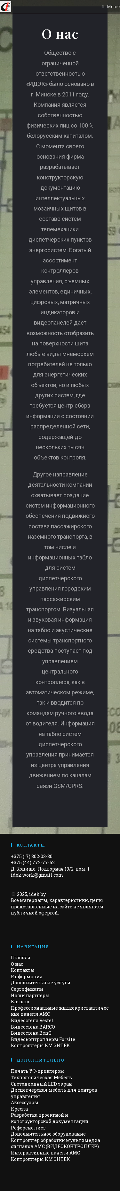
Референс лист (28, 1128)
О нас (17, 964)
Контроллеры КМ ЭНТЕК (40, 1045)
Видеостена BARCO (33, 1027)
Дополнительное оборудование (48, 1134)
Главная (20, 958)
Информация (27, 976)
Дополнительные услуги (40, 983)
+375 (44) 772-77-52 (33, 862)
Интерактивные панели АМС (45, 1153)
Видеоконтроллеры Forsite (43, 1039)
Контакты (23, 970)
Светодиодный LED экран (41, 1084)
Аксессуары (24, 1102)
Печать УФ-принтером (37, 1071)
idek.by (37, 894)
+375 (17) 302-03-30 (31, 856)
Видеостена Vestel (32, 1020)
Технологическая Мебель (41, 1077)
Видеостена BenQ (31, 1033)
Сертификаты (27, 989)
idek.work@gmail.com (37, 875)
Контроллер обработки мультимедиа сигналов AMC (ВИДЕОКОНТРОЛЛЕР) (55, 1143)
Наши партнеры (30, 995)
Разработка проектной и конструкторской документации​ (49, 1118)
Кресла (19, 1109)
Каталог (20, 1001)
